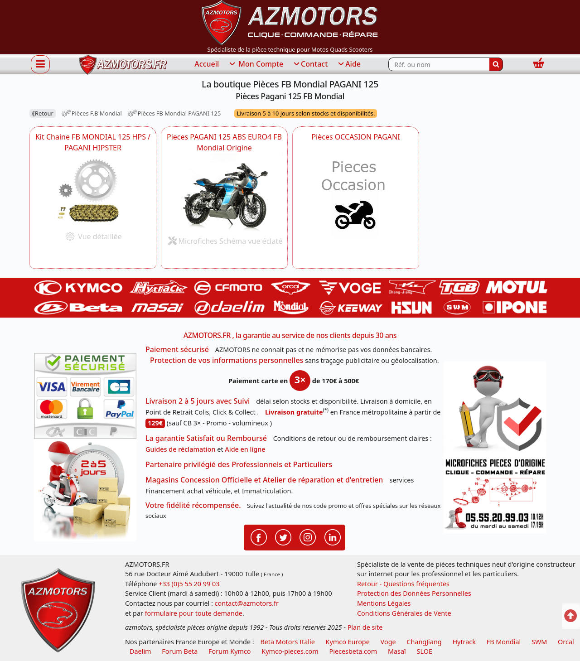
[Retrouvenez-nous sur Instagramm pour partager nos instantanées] (308, 537)
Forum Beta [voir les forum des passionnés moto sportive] (180, 651)
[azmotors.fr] (123, 64)
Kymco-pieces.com (289, 651)
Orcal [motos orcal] (566, 641)
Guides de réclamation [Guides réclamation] (180, 449)
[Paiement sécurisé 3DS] (85, 396)
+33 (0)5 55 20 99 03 (189, 583)
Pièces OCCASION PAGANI (355, 137)
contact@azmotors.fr (247, 603)
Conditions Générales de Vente (404, 613)
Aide (349, 64)
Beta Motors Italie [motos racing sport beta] (287, 641)
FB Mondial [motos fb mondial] (504, 641)
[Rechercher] (496, 64)
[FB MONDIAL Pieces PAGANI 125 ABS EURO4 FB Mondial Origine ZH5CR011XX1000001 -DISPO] (224, 192)
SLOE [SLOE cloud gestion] (424, 651)
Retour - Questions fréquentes (403, 583)
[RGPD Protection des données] (495, 408)
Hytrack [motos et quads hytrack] (464, 641)
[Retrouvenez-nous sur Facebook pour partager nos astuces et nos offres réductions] (259, 537)
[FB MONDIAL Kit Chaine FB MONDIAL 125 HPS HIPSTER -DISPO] (92, 190)
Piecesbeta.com (353, 651)
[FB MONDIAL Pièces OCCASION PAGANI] (355, 200)
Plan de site (365, 627)
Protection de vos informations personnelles (226, 360)
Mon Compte (255, 64)
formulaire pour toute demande (193, 613)
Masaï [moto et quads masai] (397, 651)
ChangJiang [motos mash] (423, 641)
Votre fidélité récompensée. (193, 505)
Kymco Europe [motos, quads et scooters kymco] (348, 641)
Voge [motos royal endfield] (388, 641)
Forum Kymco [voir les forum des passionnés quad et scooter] (229, 651)
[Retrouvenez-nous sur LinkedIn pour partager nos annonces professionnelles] (332, 537)
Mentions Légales (384, 603)
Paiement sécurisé (177, 349)
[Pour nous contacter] (495, 494)
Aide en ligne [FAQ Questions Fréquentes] (245, 449)
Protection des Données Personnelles (414, 593)
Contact (310, 64)
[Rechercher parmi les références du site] (438, 64)
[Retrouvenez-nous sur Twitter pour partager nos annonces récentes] (283, 537)
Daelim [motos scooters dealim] (140, 651)
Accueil (206, 64)
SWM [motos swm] (539, 641)
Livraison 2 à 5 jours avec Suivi (197, 401)
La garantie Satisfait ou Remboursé (206, 438)
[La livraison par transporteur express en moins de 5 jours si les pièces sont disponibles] (85, 490)
